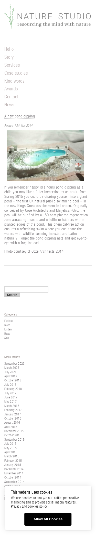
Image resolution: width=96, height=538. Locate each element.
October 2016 (12, 418)
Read (7, 333)
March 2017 (11, 405)
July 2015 (10, 443)
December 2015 (14, 431)
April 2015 (10, 452)
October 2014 (12, 477)
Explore (8, 320)
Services (12, 65)
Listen (8, 329)
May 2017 (10, 401)
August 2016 (12, 422)
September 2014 (14, 481)
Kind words (14, 81)
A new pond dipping (19, 116)
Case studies (16, 73)
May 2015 (10, 448)
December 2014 (14, 469)
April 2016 (10, 427)
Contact (11, 97)
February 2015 (13, 460)
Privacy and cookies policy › (30, 506)
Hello (9, 49)
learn (7, 325)
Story (9, 57)
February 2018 (13, 388)
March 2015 (11, 456)
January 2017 (12, 414)
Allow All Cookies (48, 519)
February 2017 (13, 410)
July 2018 (10, 384)
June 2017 (11, 397)
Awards (11, 89)
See (6, 337)
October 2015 (12, 435)
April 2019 (10, 376)
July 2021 (10, 372)
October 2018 (12, 380)
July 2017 (10, 393)
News (9, 105)
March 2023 (11, 367)
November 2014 (14, 473)
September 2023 (14, 363)
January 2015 (12, 464)
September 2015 (14, 439)
